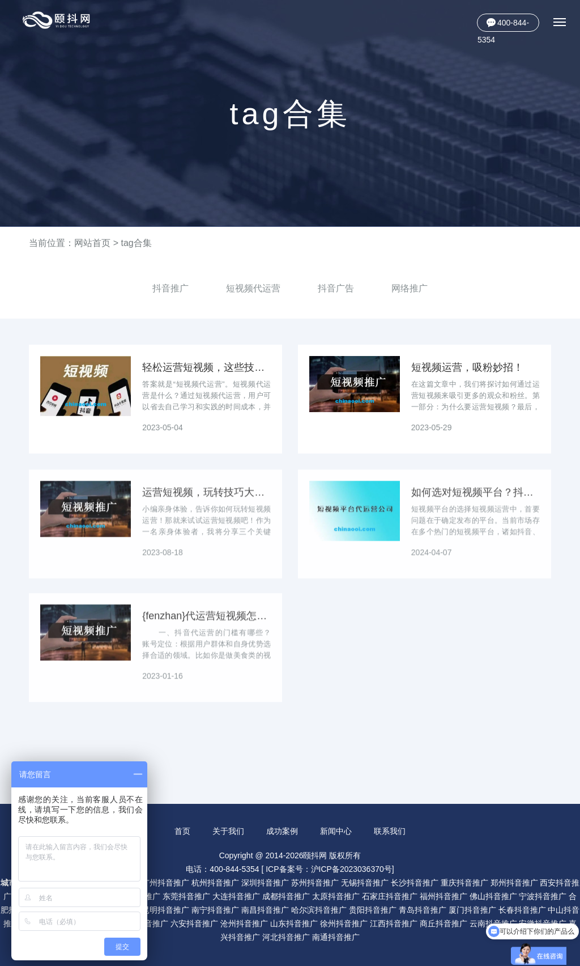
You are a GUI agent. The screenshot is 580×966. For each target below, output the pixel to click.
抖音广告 (336, 288)
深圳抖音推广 (265, 882)
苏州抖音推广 (315, 882)
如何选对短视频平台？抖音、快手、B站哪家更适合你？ (475, 501)
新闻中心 (336, 831)
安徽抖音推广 (542, 922)
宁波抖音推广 (542, 895)
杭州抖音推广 (215, 882)
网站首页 (92, 243)
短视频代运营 (253, 288)
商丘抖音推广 (443, 922)
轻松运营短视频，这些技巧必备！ (206, 367)
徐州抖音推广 (344, 922)
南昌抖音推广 (265, 909)
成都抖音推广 (286, 895)
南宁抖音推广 (215, 909)
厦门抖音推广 (472, 909)
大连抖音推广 (236, 895)
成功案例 (282, 831)
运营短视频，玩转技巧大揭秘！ (206, 501)
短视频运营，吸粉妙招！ (467, 367)
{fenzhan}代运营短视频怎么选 (206, 625)
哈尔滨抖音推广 (319, 909)
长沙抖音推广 (414, 882)
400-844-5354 (503, 25)
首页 (182, 831)
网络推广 (409, 288)
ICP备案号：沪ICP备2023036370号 (329, 868)
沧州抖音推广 (244, 922)
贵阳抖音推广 (372, 909)
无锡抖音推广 (365, 882)
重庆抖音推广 (464, 882)
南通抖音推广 (336, 936)
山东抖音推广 (294, 922)
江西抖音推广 (393, 922)
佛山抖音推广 (493, 895)
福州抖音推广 (443, 895)
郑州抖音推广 (514, 882)
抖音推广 (170, 288)
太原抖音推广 (336, 895)
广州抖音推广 (165, 882)
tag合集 (136, 243)
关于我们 (228, 831)
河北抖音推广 (286, 936)
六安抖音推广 (194, 922)
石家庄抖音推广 (389, 895)
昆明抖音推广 (165, 909)
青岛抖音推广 (422, 909)
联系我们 (390, 831)
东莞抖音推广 (186, 895)
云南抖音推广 (493, 922)
